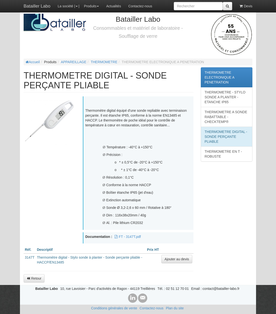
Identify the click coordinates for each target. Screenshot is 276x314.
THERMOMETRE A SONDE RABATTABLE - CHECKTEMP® (226, 117)
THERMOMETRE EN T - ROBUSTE (223, 154)
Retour (34, 278)
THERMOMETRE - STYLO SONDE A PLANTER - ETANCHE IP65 (225, 97)
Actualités (113, 6)
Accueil (33, 62)
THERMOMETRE (104, 62)
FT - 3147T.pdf (128, 237)
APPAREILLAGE (73, 62)
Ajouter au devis (177, 259)
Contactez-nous (140, 6)
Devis (245, 6)
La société (65, 6)
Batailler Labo (37, 6)
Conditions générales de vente (114, 308)
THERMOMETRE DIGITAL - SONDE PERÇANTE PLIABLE (226, 136)
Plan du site (175, 308)
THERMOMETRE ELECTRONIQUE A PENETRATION (220, 77)
